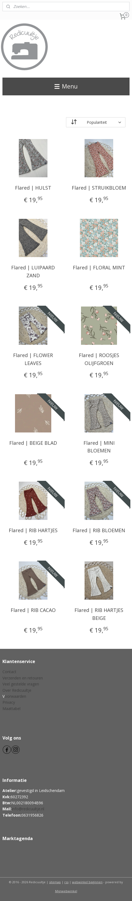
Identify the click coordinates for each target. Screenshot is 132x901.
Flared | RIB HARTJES (33, 530)
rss (66, 882)
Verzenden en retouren (22, 678)
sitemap (55, 882)
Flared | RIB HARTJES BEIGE (98, 614)
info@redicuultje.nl (28, 808)
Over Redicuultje (16, 690)
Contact (9, 671)
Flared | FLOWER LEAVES (33, 359)
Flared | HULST (33, 187)
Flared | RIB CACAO (33, 610)
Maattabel (11, 708)
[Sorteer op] (95, 122)
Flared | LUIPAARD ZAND (33, 271)
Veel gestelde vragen (20, 684)
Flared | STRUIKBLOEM (99, 187)
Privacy (8, 702)
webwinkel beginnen (87, 882)
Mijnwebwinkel (66, 891)
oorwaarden (15, 696)
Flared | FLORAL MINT (99, 267)
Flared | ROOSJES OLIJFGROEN (99, 359)
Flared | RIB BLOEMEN (99, 530)
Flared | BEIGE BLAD (33, 442)
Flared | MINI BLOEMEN (99, 446)
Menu (66, 86)
